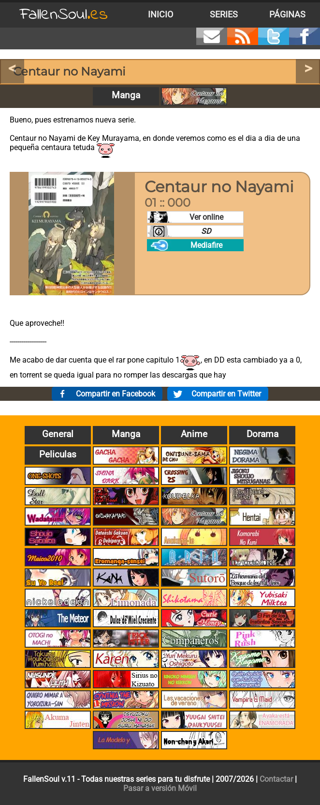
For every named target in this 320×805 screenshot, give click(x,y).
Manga (126, 95)
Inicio (160, 14)
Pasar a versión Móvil (160, 788)
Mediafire (206, 245)
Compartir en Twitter (226, 393)
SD (206, 231)
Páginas (287, 14)
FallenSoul (64, 14)
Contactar (276, 779)
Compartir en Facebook (115, 393)
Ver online (206, 217)
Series (224, 14)
